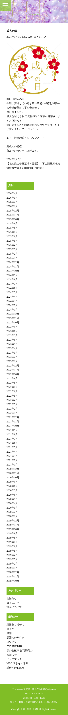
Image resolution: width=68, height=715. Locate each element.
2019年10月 (13, 529)
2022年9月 (12, 378)
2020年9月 (12, 482)
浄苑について (14, 607)
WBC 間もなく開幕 (17, 663)
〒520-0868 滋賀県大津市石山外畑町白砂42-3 (34, 689)
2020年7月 (12, 490)
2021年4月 (12, 451)
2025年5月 (12, 240)
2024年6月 (12, 288)
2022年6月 (12, 391)
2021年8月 (12, 434)
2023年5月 (12, 344)
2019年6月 (12, 546)
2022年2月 (12, 408)
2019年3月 (12, 559)
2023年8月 (12, 331)
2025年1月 (12, 258)
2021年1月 (12, 464)
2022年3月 (12, 404)
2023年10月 (13, 322)
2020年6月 (12, 494)
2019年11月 (13, 525)
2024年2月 (12, 305)
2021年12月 (13, 417)
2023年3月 (12, 352)
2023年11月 (13, 318)
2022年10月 (13, 374)
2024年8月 (12, 279)
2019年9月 (12, 533)
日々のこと (40, 37)
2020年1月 (12, 516)
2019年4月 (12, 555)
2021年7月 (12, 439)
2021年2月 (12, 460)
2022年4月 (12, 400)
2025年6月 (12, 236)
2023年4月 (12, 348)
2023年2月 (12, 357)
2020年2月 (12, 512)
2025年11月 (13, 215)
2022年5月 (12, 395)
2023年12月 (13, 314)
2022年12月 (13, 365)
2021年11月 (13, 421)
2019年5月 (12, 550)
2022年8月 (12, 383)
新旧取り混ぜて (15, 624)
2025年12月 (13, 210)
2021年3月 (12, 456)
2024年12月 (13, 262)
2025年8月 (12, 228)
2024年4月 (12, 296)
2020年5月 (12, 499)
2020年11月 (13, 473)
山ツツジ (12, 642)
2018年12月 (13, 572)
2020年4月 (12, 503)
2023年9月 (12, 327)
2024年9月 (12, 275)
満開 (9, 633)
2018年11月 (13, 576)
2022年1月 (12, 413)
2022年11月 (13, 370)
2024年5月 (12, 292)
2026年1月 (12, 206)
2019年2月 (12, 563)
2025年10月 (13, 219)
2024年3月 (12, 301)
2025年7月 (12, 232)
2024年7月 (12, 284)
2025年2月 (12, 253)
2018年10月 (13, 581)
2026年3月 (12, 197)
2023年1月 (12, 361)
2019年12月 (13, 520)
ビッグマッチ (14, 659)
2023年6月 (12, 339)
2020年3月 (12, 507)
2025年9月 (12, 223)
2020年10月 (13, 477)
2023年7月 (12, 335)
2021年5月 (12, 447)
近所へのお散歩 (15, 667)
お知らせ (12, 598)
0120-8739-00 (37, 693)
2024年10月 (13, 271)
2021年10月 (13, 426)
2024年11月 (13, 266)
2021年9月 (12, 430)
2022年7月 (12, 387)
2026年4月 (12, 193)
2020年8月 (12, 486)
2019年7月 (12, 542)
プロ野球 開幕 (14, 646)
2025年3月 (12, 249)
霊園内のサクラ (15, 637)
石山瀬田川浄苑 (30, 709)
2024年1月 (12, 309)
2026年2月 (12, 202)
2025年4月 (12, 245)
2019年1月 (12, 568)
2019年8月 (12, 538)
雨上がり (12, 629)
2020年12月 (13, 469)
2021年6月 (12, 443)
